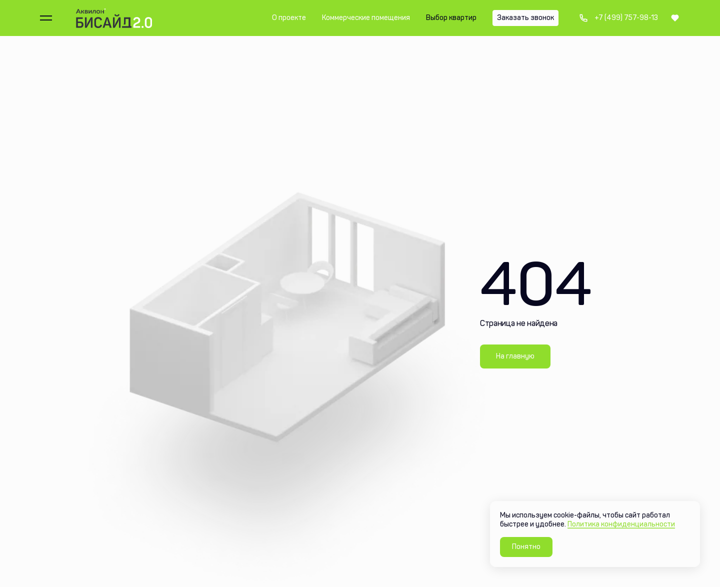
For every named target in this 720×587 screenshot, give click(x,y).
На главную (515, 356)
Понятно (526, 546)
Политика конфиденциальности (621, 524)
